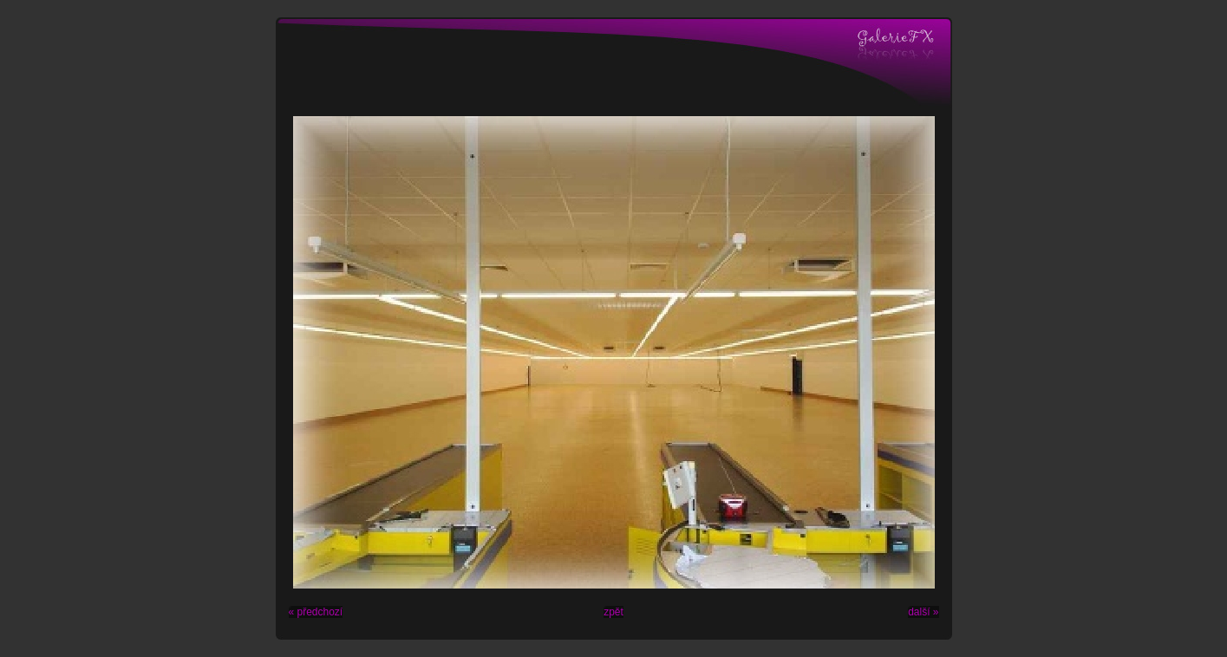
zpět (613, 612)
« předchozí (316, 612)
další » (923, 612)
